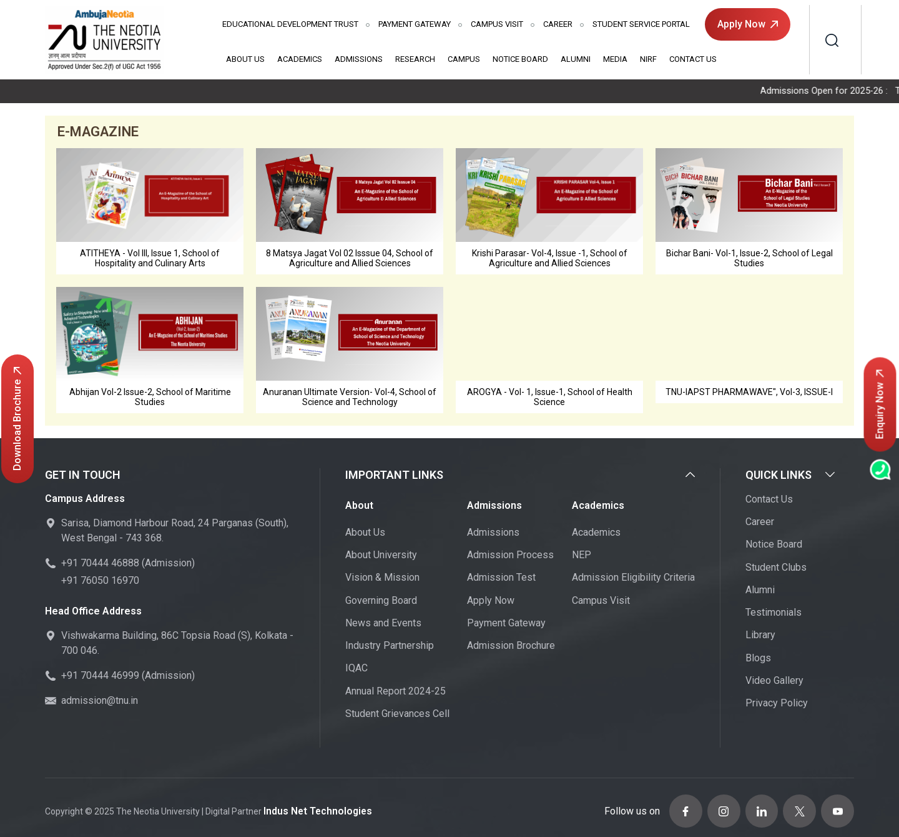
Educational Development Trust (290, 24)
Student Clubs (776, 568)
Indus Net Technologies (312, 808)
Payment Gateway (414, 24)
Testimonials (773, 613)
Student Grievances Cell (397, 715)
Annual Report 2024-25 (395, 692)
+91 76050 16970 (100, 582)
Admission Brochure (511, 647)
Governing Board (381, 602)
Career (557, 24)
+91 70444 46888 (100, 565)
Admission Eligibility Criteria (633, 579)
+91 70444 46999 (100, 677)
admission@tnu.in (99, 702)
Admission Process (510, 556)
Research (415, 59)
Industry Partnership (389, 647)
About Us (245, 59)
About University (381, 556)
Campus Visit (497, 24)
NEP (581, 556)
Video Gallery (774, 682)
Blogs (758, 659)
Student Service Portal (641, 24)
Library (760, 637)
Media (615, 59)
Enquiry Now (880, 404)
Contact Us (693, 59)
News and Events (383, 624)
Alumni (576, 59)
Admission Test (501, 579)
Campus (464, 59)
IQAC (356, 670)
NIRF (648, 59)
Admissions (359, 59)
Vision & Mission (382, 579)
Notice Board (520, 59)
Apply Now (747, 24)
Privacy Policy (776, 704)
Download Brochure (17, 419)
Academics (299, 59)
